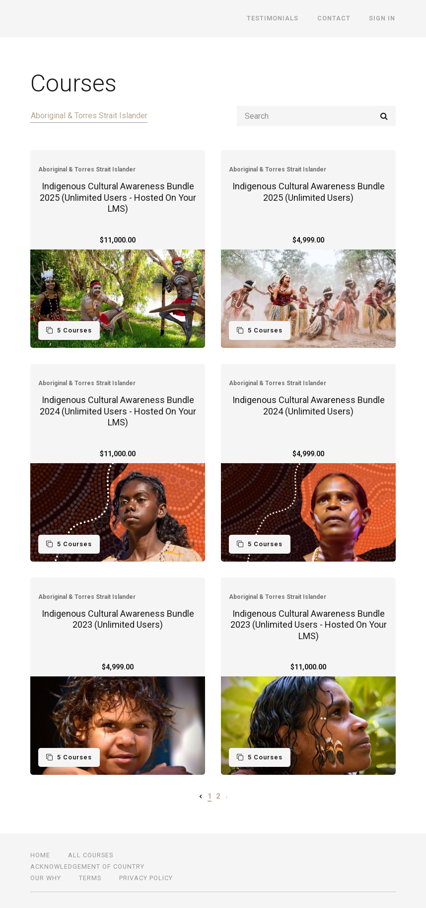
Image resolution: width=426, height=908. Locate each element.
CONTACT (335, 18)
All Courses (90, 855)
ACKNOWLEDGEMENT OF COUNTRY (87, 866)
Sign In (382, 18)
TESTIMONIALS (274, 18)
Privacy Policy (146, 878)
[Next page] (226, 796)
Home (40, 855)
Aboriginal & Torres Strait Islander (88, 115)
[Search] (316, 116)
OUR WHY (45, 878)
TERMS (90, 878)
